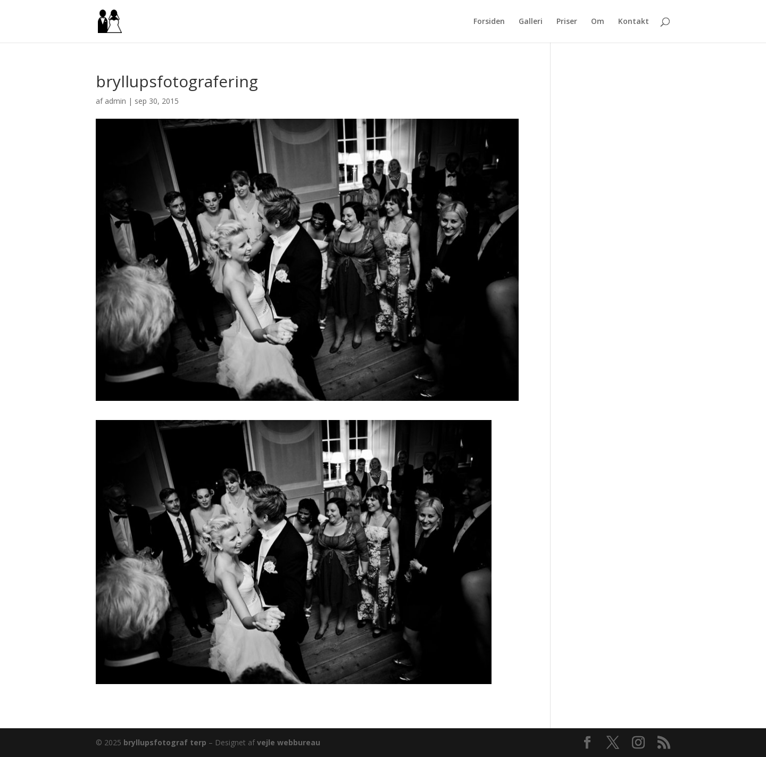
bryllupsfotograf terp (164, 742)
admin (115, 101)
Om (597, 22)
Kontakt (633, 22)
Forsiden (489, 22)
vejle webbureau (288, 742)
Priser (566, 22)
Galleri (531, 22)
